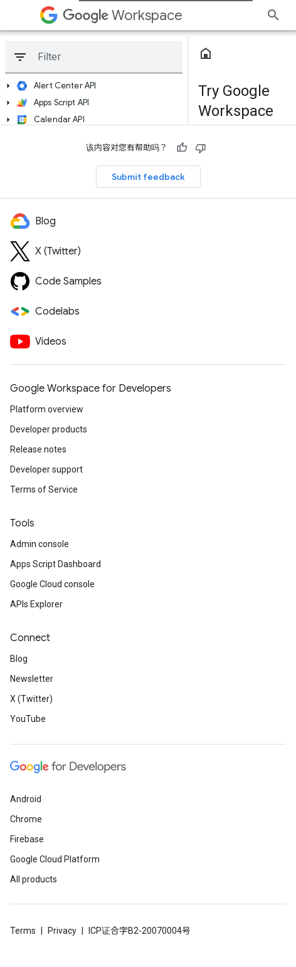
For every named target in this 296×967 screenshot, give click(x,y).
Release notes (38, 449)
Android (25, 799)
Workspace (122, 15)
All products (33, 879)
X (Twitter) (31, 699)
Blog (19, 659)
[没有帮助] (200, 148)
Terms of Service (44, 489)
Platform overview (46, 409)
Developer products (48, 429)
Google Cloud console (52, 584)
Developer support (46, 469)
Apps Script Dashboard (55, 564)
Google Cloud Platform (55, 859)
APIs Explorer (36, 604)
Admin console (39, 544)
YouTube (28, 719)
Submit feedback (148, 176)
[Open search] (273, 15)
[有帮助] (181, 148)
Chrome (26, 819)
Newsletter (31, 679)
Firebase (27, 839)
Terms (23, 931)
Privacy (62, 931)
